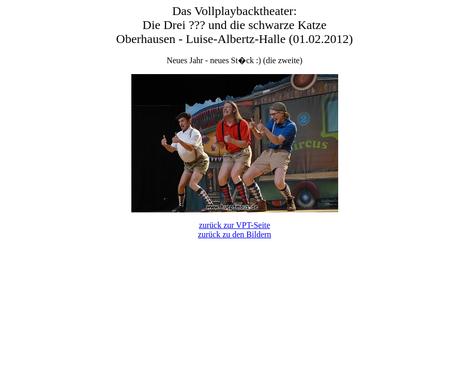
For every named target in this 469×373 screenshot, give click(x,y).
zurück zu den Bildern (234, 234)
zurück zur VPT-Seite (234, 225)
